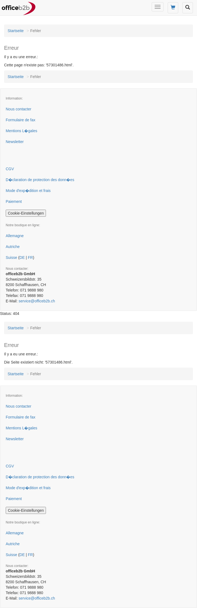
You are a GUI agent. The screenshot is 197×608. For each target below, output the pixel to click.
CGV (10, 169)
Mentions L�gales (21, 131)
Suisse (11, 257)
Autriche (13, 246)
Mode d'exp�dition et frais (28, 190)
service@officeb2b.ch (36, 301)
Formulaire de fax (20, 120)
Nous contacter (18, 109)
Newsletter (15, 141)
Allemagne (15, 236)
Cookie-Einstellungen (26, 213)
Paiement (14, 201)
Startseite (16, 31)
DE (22, 257)
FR (30, 257)
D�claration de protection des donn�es (40, 180)
